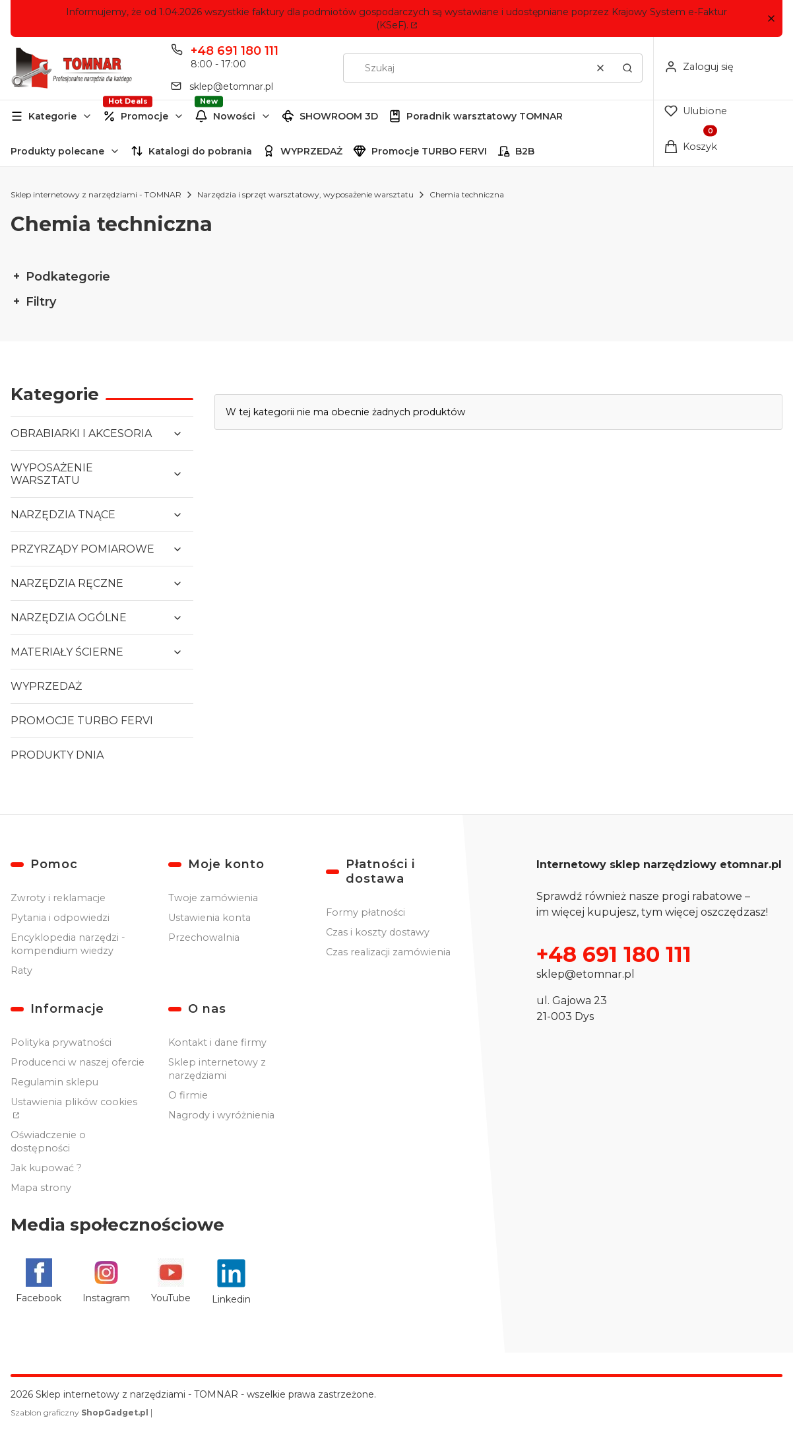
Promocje (144, 116)
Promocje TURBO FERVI (429, 150)
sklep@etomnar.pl (585, 974)
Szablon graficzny (80, 1412)
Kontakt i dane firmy (217, 1042)
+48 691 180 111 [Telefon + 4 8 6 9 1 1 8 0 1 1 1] (234, 51)
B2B (524, 150)
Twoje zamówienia (213, 898)
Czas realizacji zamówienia (388, 952)
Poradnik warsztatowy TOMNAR (484, 116)
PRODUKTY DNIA (57, 755)
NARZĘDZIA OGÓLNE (69, 617)
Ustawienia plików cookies (74, 1102)
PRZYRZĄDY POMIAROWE (82, 549)
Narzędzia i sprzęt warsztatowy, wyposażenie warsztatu (305, 194)
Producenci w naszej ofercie (77, 1062)
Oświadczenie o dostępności (48, 1141)
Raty (21, 970)
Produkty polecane (57, 150)
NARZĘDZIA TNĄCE (63, 514)
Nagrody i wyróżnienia (221, 1115)
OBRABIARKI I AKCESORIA (81, 433)
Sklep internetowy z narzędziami (217, 1068)
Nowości (234, 116)
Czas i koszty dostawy (377, 932)
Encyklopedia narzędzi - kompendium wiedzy (68, 944)
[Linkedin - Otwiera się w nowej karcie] (231, 1282)
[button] (771, 19)
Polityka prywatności (61, 1042)
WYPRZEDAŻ (311, 150)
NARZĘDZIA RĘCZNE (67, 583)
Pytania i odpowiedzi (60, 918)
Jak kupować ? (46, 1168)
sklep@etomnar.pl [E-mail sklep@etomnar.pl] (231, 86)
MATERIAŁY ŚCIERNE (67, 652)
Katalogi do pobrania (200, 150)
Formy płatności (365, 912)
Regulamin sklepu (54, 1082)
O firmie (188, 1095)
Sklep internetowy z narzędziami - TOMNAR (96, 194)
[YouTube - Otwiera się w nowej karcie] (171, 1282)
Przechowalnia (203, 937)
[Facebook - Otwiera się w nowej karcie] (39, 1282)
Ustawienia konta (209, 918)
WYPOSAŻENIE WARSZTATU (52, 474)
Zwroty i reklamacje (58, 898)
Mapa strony (41, 1188)
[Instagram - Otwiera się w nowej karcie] (106, 1282)
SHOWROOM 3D (339, 116)
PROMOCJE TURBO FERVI (82, 720)
